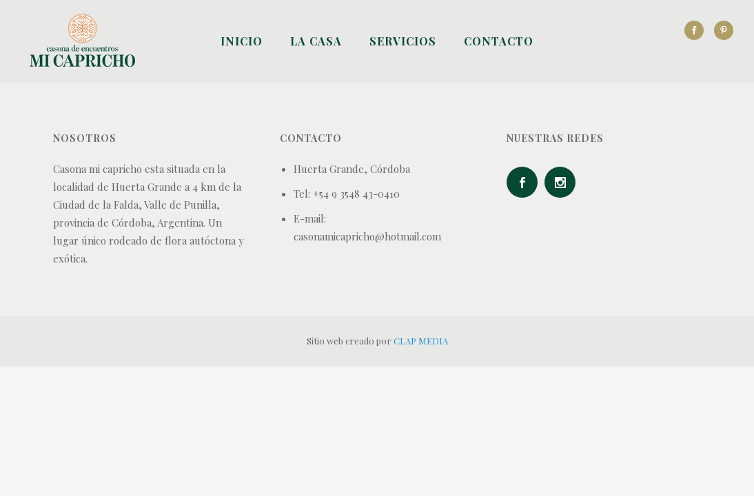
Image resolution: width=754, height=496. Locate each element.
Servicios (402, 41)
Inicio (242, 41)
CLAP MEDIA (421, 341)
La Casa (316, 41)
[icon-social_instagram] (563, 182)
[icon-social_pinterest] (723, 30)
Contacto (498, 41)
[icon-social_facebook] (697, 30)
